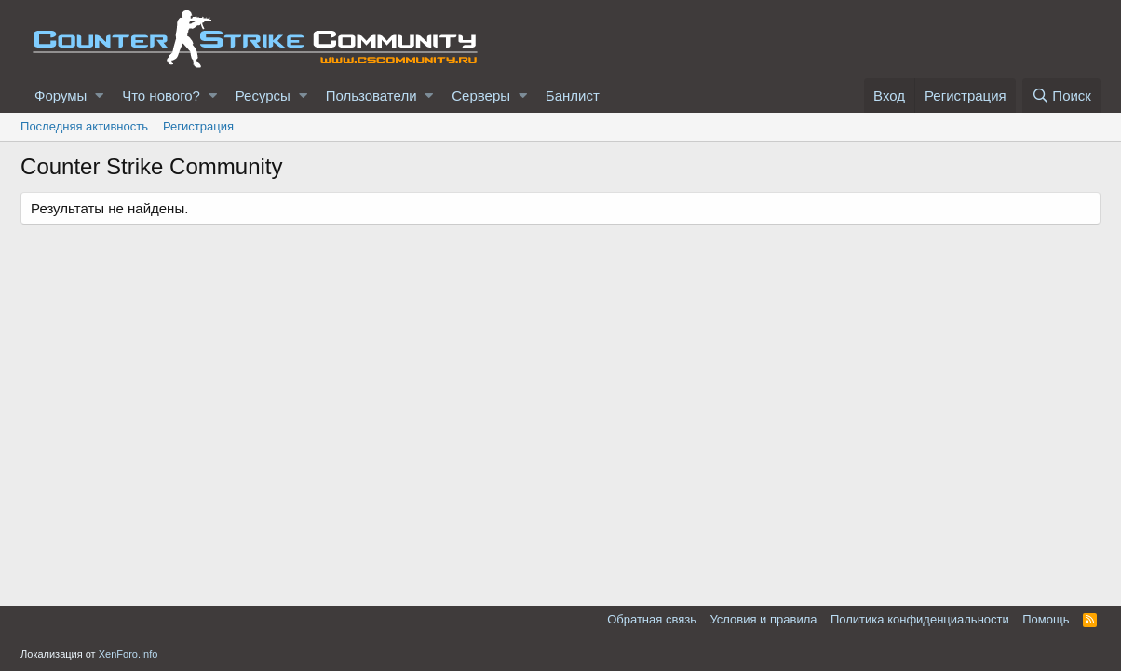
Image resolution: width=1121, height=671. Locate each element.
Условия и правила (763, 619)
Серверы (481, 95)
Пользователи (371, 95)
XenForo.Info (128, 654)
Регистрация (198, 126)
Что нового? (161, 95)
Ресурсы (263, 95)
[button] (99, 95)
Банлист (573, 95)
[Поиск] (1061, 95)
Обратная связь (651, 619)
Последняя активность (84, 126)
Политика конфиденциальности (920, 619)
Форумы (60, 95)
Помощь (1045, 619)
